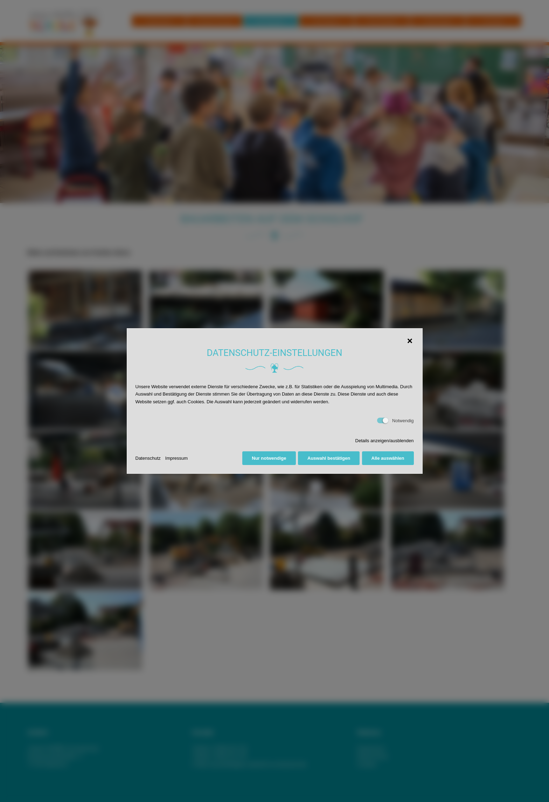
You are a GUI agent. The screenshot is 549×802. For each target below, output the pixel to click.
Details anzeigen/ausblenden (384, 440)
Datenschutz (148, 458)
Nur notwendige (269, 458)
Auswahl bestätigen (328, 458)
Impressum (176, 458)
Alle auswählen (387, 458)
